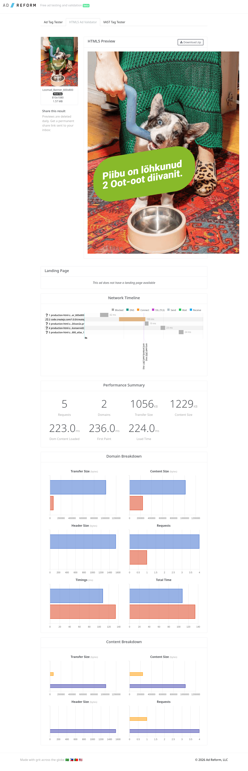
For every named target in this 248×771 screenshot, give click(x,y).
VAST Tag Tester (114, 22)
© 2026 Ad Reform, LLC (211, 760)
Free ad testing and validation (64, 5)
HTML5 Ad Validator (83, 22)
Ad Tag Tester (53, 22)
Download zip (190, 42)
